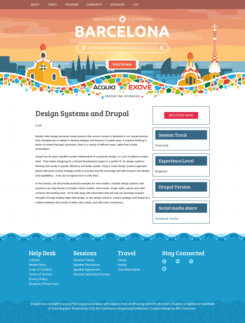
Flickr (178, 261)
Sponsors (117, 4)
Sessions (84, 253)
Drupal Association (90, 304)
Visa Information (129, 269)
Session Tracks (83, 260)
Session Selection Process (91, 274)
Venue (122, 260)
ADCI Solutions (185, 308)
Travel (52, 4)
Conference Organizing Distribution (124, 308)
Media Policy (37, 265)
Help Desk (42, 253)
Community (94, 4)
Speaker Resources (86, 265)
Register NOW (181, 115)
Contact (34, 260)
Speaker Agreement (86, 269)
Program (71, 4)
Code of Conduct (40, 269)
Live (135, 4)
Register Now (122, 61)
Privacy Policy (38, 279)
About (35, 4)
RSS (191, 261)
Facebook (161, 218)
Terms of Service (40, 274)
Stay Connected (183, 253)
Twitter (174, 218)
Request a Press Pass (44, 284)
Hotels (122, 265)
